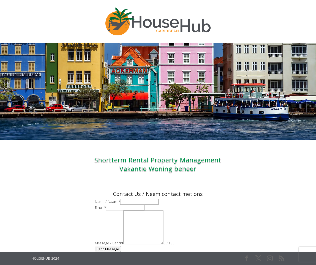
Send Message (108, 249)
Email (100, 207)
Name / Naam (107, 201)
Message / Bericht (109, 243)
